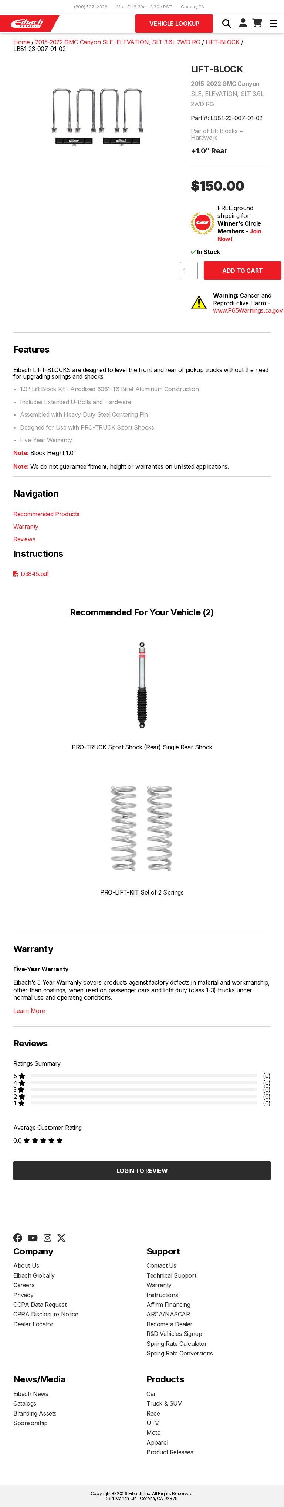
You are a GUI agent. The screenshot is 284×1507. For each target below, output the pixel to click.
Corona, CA (192, 7)
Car (151, 1393)
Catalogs (24, 1403)
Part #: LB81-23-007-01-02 (227, 118)
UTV (152, 1423)
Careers (23, 1285)
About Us (26, 1265)
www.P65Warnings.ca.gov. (248, 310)
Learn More (29, 1010)
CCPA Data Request (39, 1304)
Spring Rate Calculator (176, 1343)
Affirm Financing (168, 1304)
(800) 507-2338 (91, 7)
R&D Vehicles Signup (174, 1333)
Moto (153, 1432)
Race (153, 1413)
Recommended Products (46, 514)
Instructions (162, 1295)
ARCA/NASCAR (168, 1314)
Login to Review (142, 1170)
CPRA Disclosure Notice (45, 1314)
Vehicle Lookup (174, 23)
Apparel (157, 1442)
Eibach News (30, 1393)
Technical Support (171, 1275)
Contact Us (161, 1265)
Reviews (24, 539)
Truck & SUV (164, 1403)
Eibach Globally (34, 1275)
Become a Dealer (169, 1324)
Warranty (25, 526)
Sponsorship (30, 1423)
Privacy (23, 1295)
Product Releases (169, 1452)
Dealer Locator (33, 1324)
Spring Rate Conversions (179, 1353)
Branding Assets (35, 1413)
